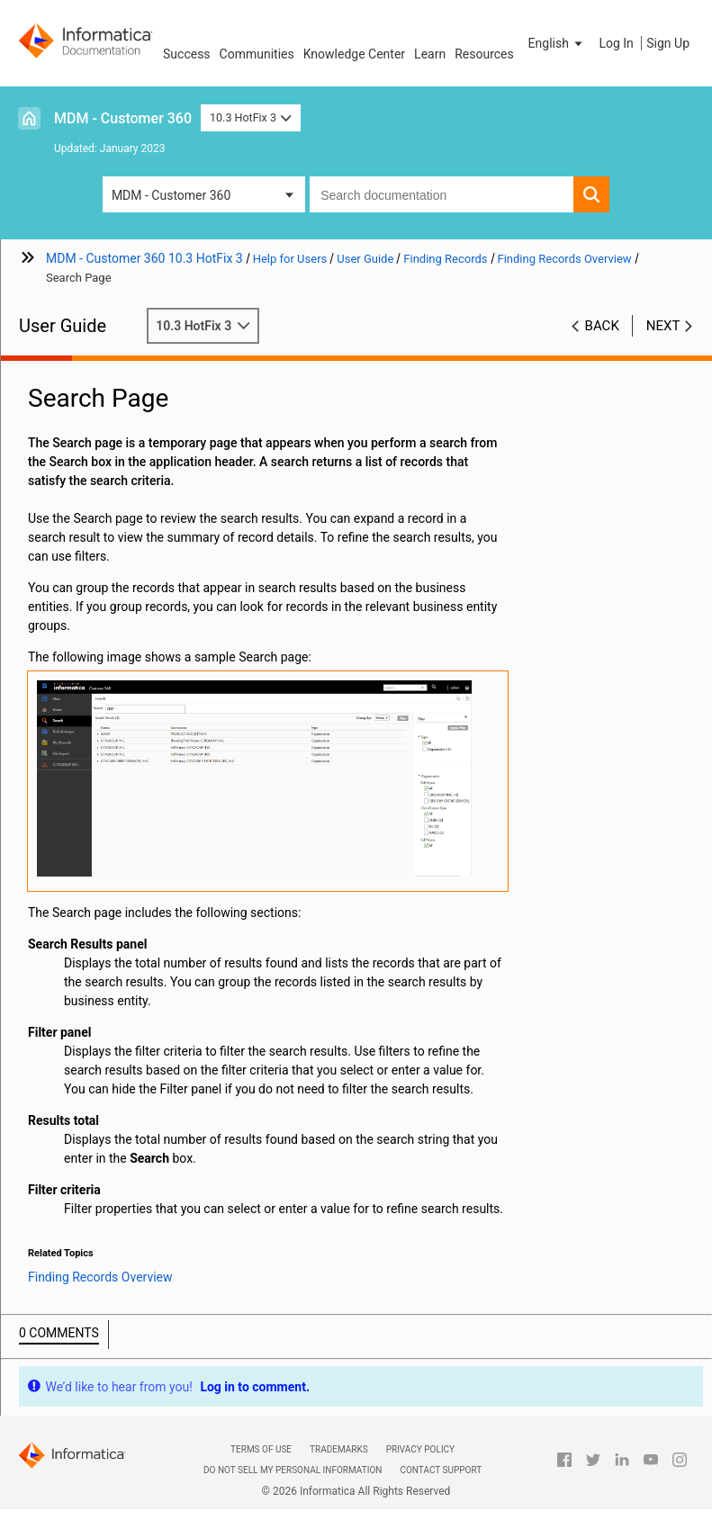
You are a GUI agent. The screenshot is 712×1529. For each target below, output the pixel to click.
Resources (484, 54)
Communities (257, 54)
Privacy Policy (420, 1449)
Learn (430, 54)
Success (187, 54)
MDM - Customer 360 (123, 118)
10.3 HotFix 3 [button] (251, 117)
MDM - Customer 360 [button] (171, 195)
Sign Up (667, 43)
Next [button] (663, 326)
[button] (557, 43)
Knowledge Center (354, 54)
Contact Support (441, 1470)
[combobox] (441, 194)
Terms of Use (261, 1449)
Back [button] (602, 326)
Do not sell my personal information (292, 1470)
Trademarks (339, 1449)
